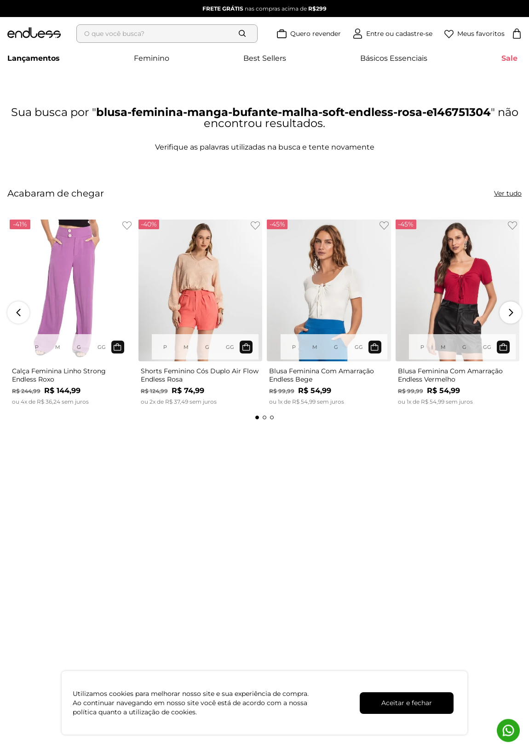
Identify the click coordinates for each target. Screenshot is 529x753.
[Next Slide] (511, 312)
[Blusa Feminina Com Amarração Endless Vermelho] (458, 312)
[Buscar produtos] (244, 33)
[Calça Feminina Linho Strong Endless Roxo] (72, 312)
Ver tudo (508, 193)
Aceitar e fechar (406, 703)
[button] (257, 417)
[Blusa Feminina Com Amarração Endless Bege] (329, 312)
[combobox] (170, 33)
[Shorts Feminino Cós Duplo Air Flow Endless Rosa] (200, 312)
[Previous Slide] (18, 312)
